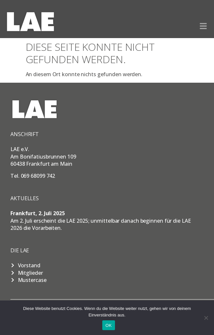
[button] (203, 26)
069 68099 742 (38, 175)
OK (109, 325)
